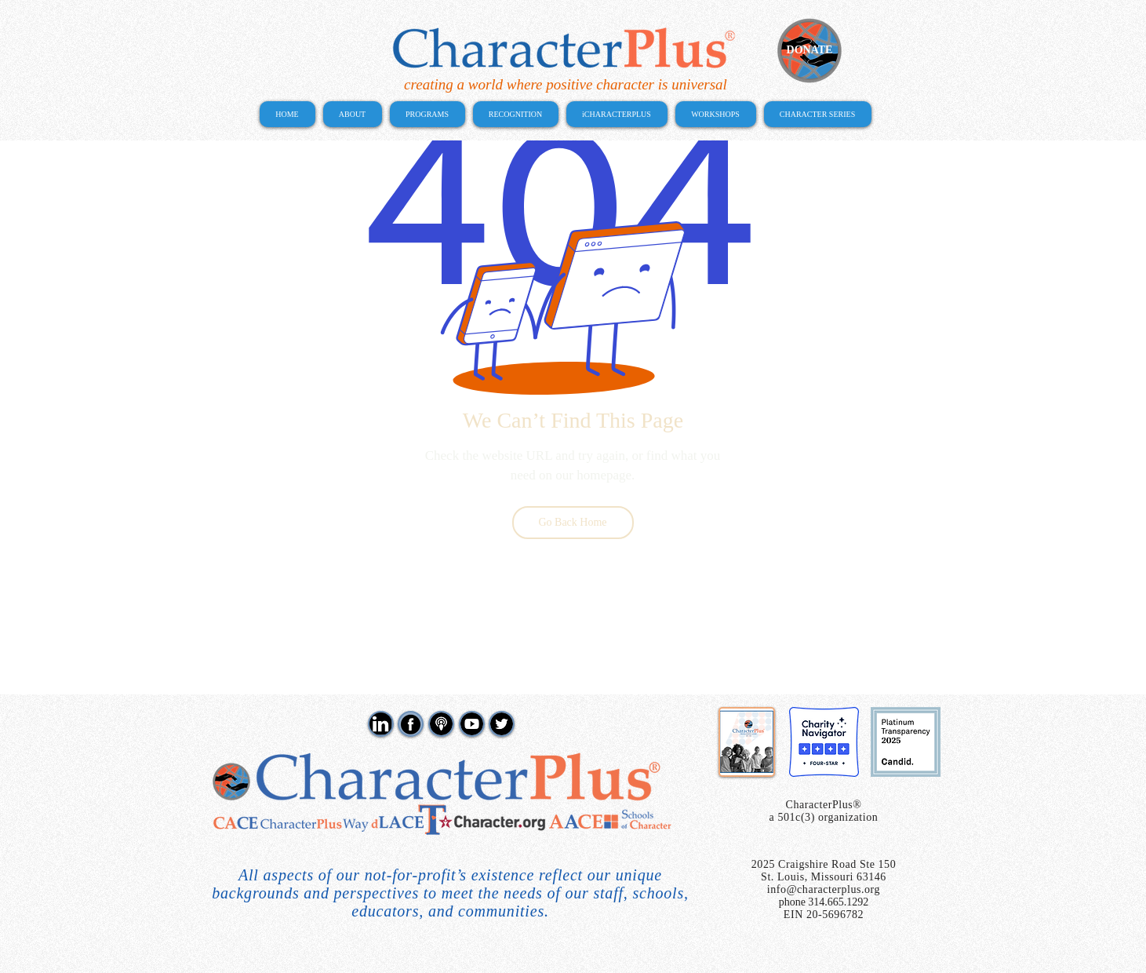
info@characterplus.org (823, 889)
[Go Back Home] (573, 522)
